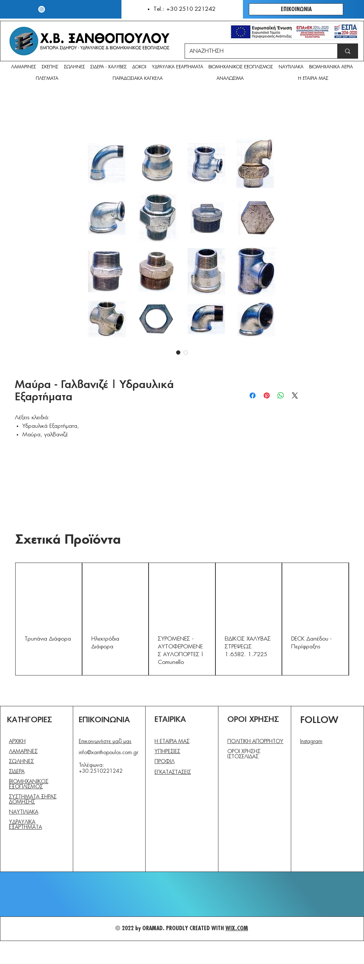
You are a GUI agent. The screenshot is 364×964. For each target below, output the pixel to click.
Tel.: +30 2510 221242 (184, 9)
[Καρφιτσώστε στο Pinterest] (266, 395)
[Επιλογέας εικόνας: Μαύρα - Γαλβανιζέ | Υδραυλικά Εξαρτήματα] (178, 352)
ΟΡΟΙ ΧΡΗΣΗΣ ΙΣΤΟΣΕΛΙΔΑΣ (243, 754)
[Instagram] (41, 9)
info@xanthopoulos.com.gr (108, 752)
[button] (230, 79)
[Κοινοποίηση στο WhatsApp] (280, 395)
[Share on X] (294, 395)
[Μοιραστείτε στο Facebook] (252, 395)
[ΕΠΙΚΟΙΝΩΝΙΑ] (296, 9)
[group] (182, 619)
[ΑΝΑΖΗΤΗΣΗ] (255, 51)
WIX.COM (236, 928)
